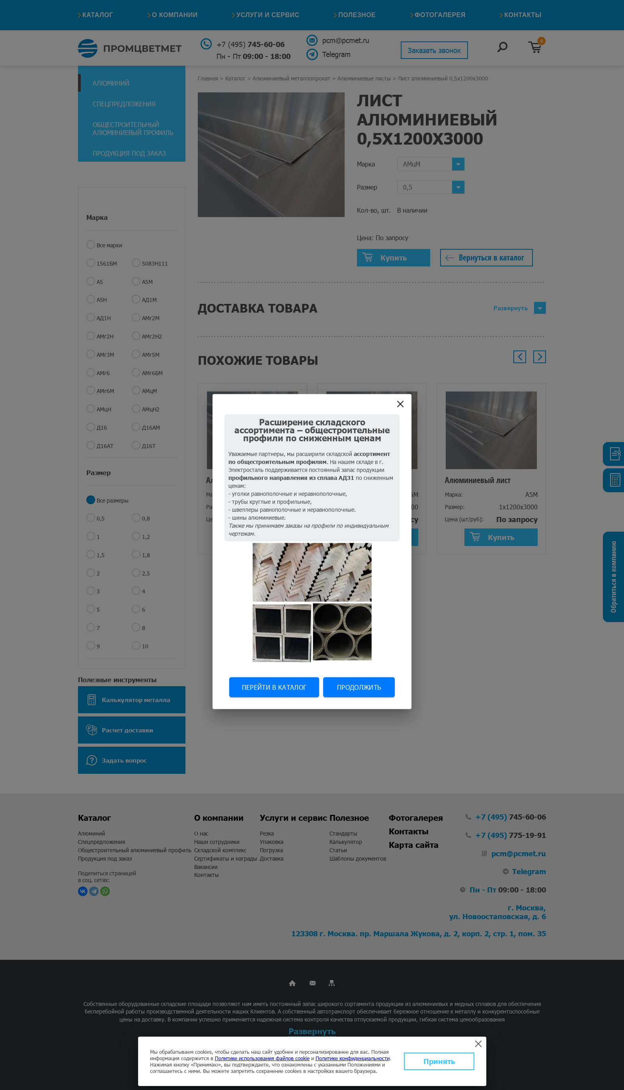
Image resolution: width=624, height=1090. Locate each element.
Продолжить (359, 687)
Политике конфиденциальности (353, 1058)
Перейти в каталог (274, 687)
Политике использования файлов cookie (262, 1058)
